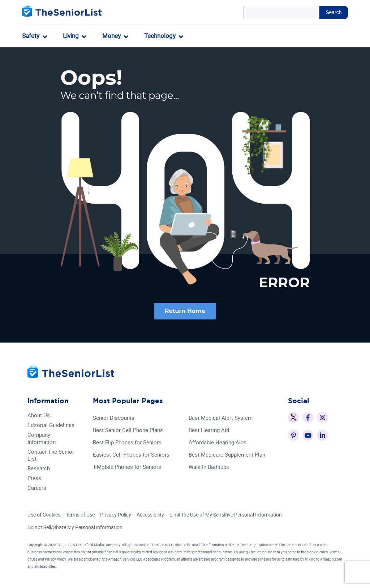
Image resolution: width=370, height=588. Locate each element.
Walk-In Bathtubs (209, 467)
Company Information (41, 439)
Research (38, 468)
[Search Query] (281, 12)
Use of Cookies (43, 514)
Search (333, 12)
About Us (38, 415)
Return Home (185, 311)
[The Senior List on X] (293, 417)
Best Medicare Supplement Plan (227, 455)
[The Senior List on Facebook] (307, 417)
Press (34, 478)
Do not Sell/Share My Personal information (74, 527)
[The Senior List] (62, 12)
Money (111, 35)
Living (71, 35)
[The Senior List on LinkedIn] (322, 435)
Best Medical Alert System (221, 418)
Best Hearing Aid (209, 430)
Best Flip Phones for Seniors (127, 442)
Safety (30, 35)
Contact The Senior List (50, 455)
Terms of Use (80, 514)
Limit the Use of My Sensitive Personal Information (225, 514)
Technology (160, 35)
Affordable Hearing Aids (217, 442)
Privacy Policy (115, 514)
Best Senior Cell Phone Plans (128, 430)
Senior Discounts (113, 418)
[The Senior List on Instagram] (322, 417)
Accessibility (150, 514)
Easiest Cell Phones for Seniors (131, 455)
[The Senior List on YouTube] (307, 435)
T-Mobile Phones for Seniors (127, 467)
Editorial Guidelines (50, 425)
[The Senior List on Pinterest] (293, 435)
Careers (36, 488)
